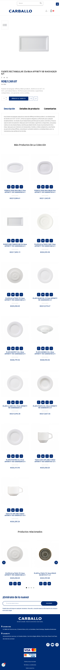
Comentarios (50, 109)
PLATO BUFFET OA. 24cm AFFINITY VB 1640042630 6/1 (15, 353)
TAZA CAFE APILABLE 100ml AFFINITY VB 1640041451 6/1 (44, 460)
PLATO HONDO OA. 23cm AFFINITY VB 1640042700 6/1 (44, 353)
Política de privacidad (30, 661)
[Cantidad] (4, 98)
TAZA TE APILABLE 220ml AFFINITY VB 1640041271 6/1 (15, 514)
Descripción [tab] (9, 109)
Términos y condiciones (30, 665)
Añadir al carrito (19, 98)
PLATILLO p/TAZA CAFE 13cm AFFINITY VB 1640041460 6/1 (45, 245)
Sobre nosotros (30, 668)
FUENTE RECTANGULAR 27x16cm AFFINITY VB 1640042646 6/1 (15, 245)
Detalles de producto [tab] (29, 109)
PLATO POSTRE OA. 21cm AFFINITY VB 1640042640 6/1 (15, 460)
